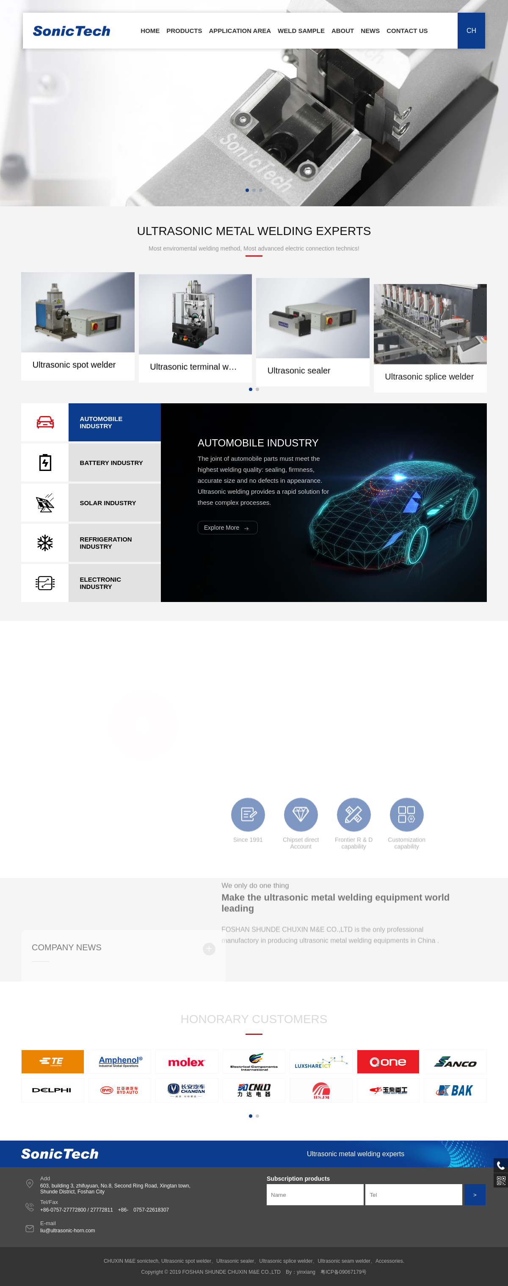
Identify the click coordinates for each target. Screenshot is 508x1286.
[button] (247, 190)
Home (150, 30)
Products (184, 30)
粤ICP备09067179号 (343, 1272)
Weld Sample (301, 30)
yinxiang (306, 1272)
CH (471, 30)
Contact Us (407, 30)
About (342, 30)
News (370, 30)
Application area (240, 30)
